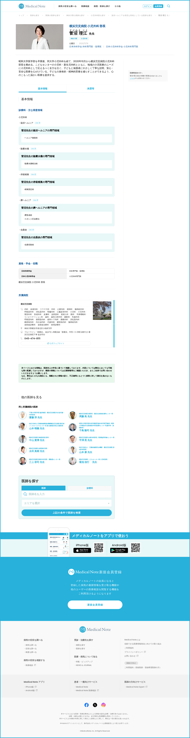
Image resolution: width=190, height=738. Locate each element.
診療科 (90, 488)
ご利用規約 (129, 648)
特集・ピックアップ (84, 661)
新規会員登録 (95, 604)
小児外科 (84, 38)
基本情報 (42, 88)
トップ (21, 15)
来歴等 (90, 88)
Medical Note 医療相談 (87, 690)
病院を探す (80, 645)
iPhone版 (31, 687)
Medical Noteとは (132, 639)
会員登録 (158, 6)
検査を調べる (31, 652)
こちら (132, 78)
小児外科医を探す (98, 15)
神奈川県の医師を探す (75, 15)
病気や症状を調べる (67, 6)
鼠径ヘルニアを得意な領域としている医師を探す (132, 15)
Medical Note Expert (136, 687)
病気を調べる (31, 645)
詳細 (36, 123)
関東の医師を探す (53, 15)
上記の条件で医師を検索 (67, 512)
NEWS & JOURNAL (84, 665)
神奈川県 (74, 38)
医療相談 (85, 6)
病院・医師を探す (102, 6)
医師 (43, 488)
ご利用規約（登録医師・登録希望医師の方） (142, 667)
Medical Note (82, 687)
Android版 (32, 690)
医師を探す (34, 15)
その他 (118, 6)
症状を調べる (31, 648)
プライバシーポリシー (135, 652)
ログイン (147, 6)
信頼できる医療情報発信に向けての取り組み (142, 643)
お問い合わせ (131, 656)
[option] (39, 37)
